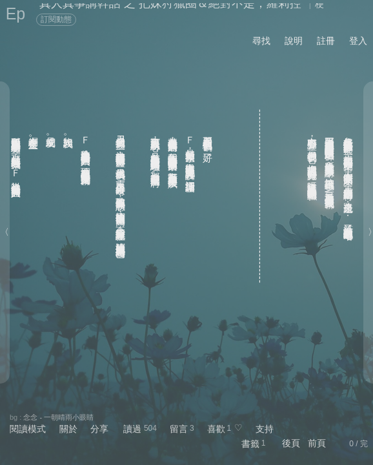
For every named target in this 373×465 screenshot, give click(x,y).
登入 (358, 41)
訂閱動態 (56, 19)
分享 (99, 429)
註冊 (326, 41)
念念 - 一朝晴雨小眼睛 (58, 417)
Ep (16, 14)
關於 (68, 429)
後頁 (291, 443)
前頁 (317, 443)
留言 (179, 429)
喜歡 (216, 429)
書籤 (250, 444)
